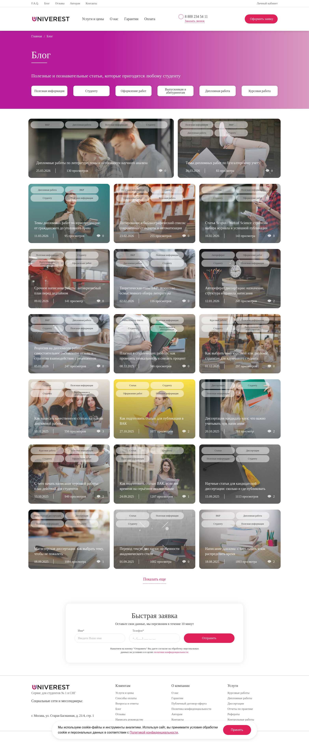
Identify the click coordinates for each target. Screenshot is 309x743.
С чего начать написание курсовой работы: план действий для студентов (66, 486)
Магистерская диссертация (47, 515)
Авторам (75, 3)
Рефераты (234, 714)
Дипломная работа (217, 91)
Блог (47, 3)
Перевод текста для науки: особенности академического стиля (149, 551)
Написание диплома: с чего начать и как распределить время (235, 551)
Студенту (91, 91)
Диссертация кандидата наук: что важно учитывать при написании (235, 421)
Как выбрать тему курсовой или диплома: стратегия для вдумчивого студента (236, 355)
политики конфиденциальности (171, 652)
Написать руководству (129, 719)
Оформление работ (133, 91)
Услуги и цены (93, 19)
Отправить (209, 638)
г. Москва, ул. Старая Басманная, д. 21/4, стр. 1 (62, 715)
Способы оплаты (126, 698)
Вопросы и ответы (127, 703)
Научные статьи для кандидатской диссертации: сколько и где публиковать (235, 486)
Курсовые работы (238, 692)
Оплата (149, 19)
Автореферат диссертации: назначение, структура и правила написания (234, 290)
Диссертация (218, 385)
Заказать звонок (195, 21)
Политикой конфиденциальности (154, 732)
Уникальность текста (132, 320)
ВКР (47, 124)
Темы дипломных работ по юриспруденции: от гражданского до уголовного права (67, 225)
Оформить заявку (261, 19)
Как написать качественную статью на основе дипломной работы (68, 421)
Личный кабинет (267, 3)
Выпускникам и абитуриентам (175, 91)
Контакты (91, 3)
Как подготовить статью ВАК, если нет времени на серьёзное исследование (149, 486)
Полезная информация (49, 91)
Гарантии (131, 19)
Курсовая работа (260, 91)
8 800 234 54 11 (196, 17)
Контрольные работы (241, 719)
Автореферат (218, 255)
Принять (237, 730)
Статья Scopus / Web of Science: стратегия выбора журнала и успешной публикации (236, 225)
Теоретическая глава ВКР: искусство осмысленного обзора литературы (147, 290)
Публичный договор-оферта (189, 703)
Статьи (218, 190)
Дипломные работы (240, 698)
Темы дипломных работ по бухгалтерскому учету (223, 163)
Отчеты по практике (240, 708)
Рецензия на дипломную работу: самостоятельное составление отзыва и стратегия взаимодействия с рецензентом (65, 353)
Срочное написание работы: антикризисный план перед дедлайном (67, 290)
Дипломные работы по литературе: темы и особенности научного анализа (92, 163)
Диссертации (236, 703)
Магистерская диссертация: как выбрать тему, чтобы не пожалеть (68, 551)
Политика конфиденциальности (191, 708)
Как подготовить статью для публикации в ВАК (151, 421)
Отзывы (59, 3)
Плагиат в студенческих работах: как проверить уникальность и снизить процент (152, 355)
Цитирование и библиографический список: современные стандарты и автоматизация (153, 225)
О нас (114, 19)
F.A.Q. (35, 3)
